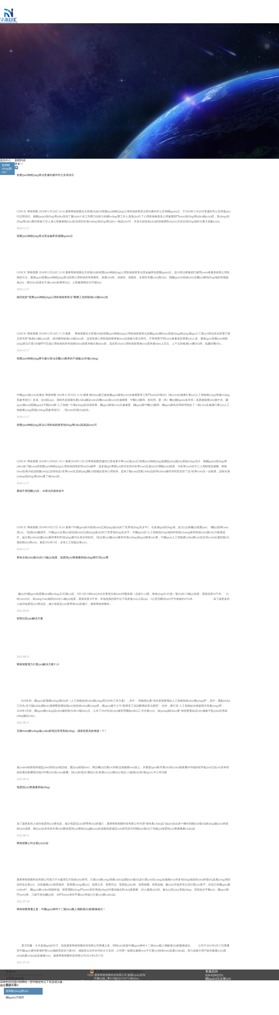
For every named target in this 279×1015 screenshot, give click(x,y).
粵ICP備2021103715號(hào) (123, 978)
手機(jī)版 (99, 978)
